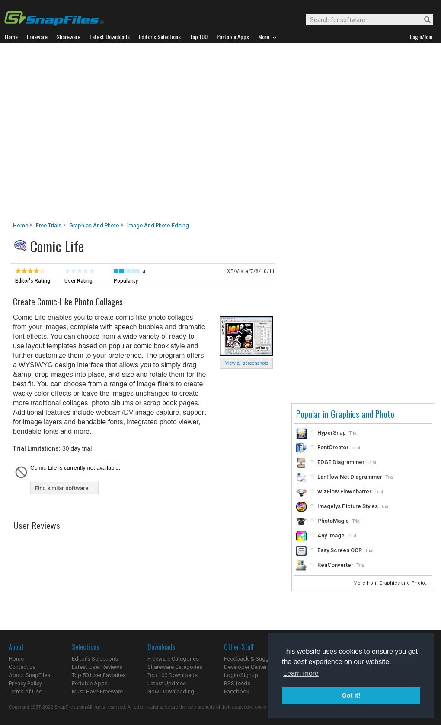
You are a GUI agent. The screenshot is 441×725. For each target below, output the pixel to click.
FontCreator (332, 447)
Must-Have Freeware (97, 691)
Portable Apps (90, 683)
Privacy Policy (25, 683)
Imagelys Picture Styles (347, 506)
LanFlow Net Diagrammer (349, 477)
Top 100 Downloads (172, 675)
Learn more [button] (301, 673)
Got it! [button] (351, 695)
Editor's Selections (95, 658)
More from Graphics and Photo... (391, 583)
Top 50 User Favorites (99, 675)
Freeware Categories (173, 658)
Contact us (22, 667)
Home (20, 225)
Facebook (236, 691)
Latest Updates (166, 683)
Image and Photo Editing (158, 225)
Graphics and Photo (94, 225)
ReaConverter (335, 565)
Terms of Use (25, 691)
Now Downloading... (172, 691)
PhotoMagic (333, 521)
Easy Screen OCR (339, 550)
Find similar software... (64, 488)
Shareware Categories (174, 667)
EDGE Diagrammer (340, 462)
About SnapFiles (29, 675)
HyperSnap (331, 432)
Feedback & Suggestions (256, 658)
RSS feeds (237, 683)
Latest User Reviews (97, 667)
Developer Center (245, 667)
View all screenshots (246, 363)
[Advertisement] (85, 135)
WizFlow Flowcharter (344, 491)
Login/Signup (241, 675)
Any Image (331, 535)
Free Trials (48, 225)
